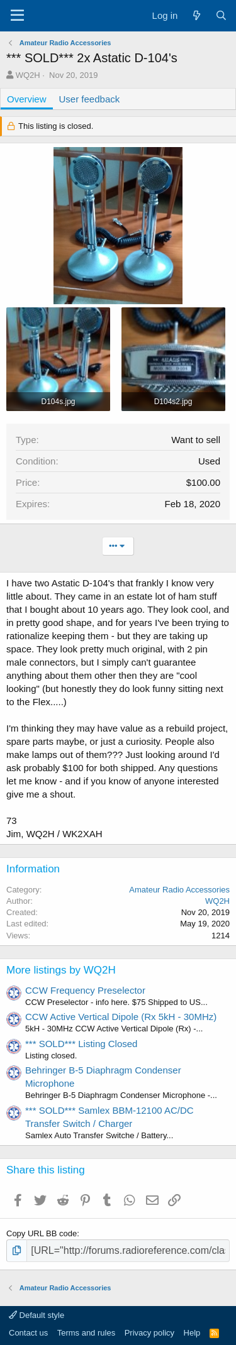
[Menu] (17, 15)
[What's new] (196, 15)
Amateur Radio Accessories (179, 889)
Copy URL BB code (41, 1233)
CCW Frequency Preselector (85, 990)
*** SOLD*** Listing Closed (81, 1043)
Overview (27, 99)
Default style (36, 1315)
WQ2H (28, 75)
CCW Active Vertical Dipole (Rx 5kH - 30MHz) (120, 1016)
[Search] (221, 15)
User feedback (89, 99)
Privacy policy (149, 1332)
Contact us (28, 1332)
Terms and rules (86, 1332)
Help (192, 1332)
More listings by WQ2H (61, 970)
